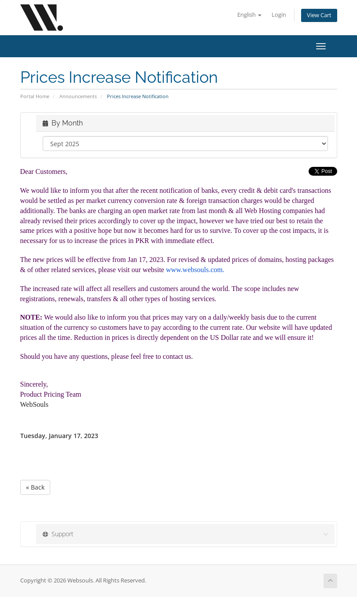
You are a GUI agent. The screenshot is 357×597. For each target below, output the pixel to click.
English (249, 14)
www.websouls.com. (196, 269)
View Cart (319, 15)
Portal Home (34, 96)
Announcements (78, 96)
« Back (35, 487)
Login (279, 14)
